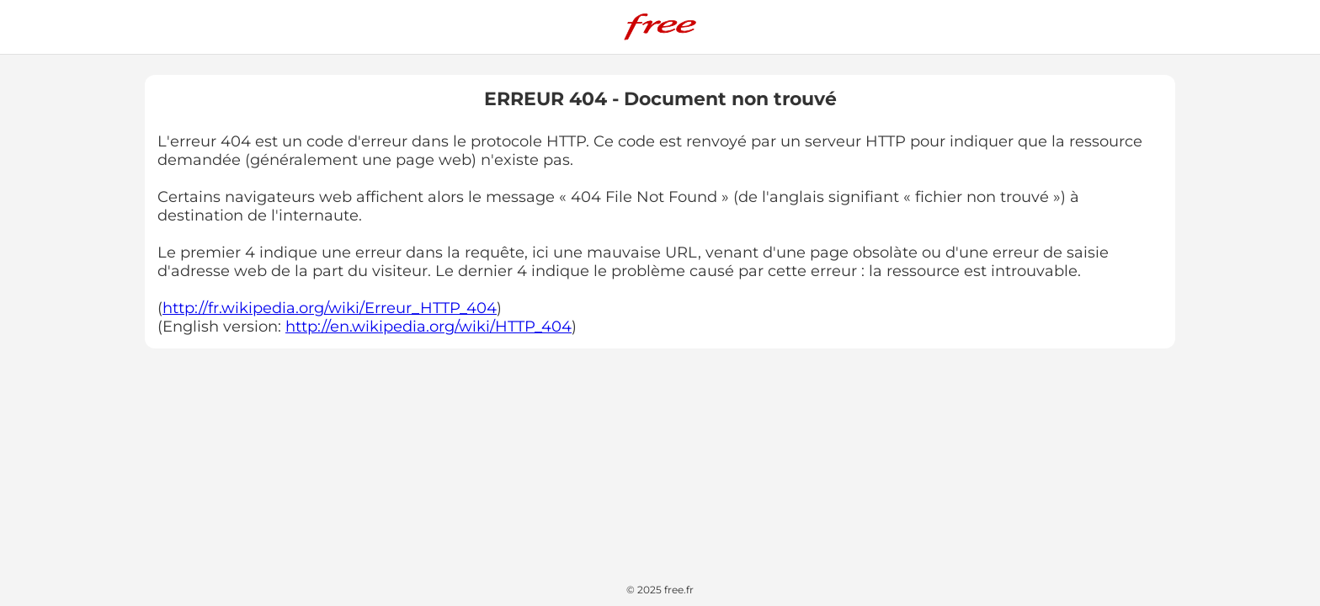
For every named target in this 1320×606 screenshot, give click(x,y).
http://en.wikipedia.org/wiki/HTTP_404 (428, 326)
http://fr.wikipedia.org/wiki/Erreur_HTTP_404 (329, 308)
